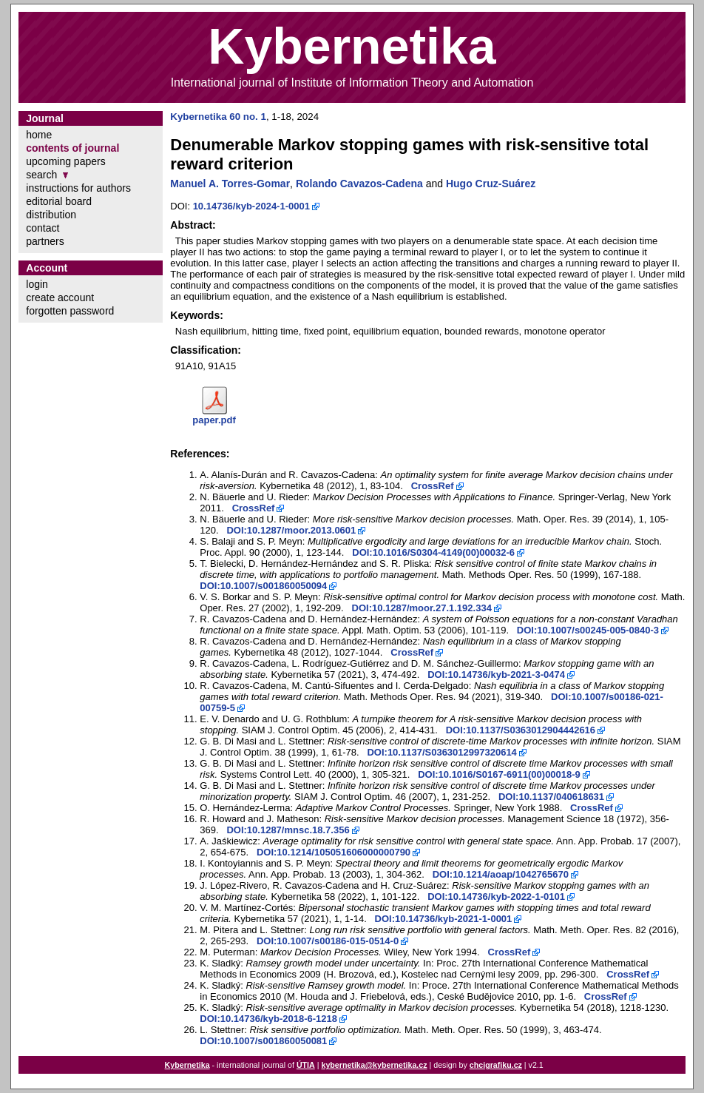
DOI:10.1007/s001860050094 (263, 585)
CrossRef (432, 485)
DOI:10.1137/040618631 (551, 796)
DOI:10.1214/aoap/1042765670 (501, 874)
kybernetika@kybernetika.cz (374, 1064)
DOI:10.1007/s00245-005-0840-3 (588, 630)
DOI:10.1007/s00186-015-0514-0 (328, 940)
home (39, 135)
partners (45, 241)
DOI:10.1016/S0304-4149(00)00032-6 (433, 552)
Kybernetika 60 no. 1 (218, 116)
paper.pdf (214, 420)
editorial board (59, 201)
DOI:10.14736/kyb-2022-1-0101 (496, 896)
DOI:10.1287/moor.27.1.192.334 (422, 607)
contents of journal (72, 148)
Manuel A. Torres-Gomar (230, 183)
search (41, 175)
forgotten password (70, 311)
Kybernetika (187, 1064)
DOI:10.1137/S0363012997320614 (441, 752)
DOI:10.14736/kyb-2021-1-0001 (443, 918)
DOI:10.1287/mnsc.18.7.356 (287, 829)
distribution (51, 215)
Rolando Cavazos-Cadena (359, 183)
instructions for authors (78, 188)
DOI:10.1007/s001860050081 (263, 1040)
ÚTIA (306, 1064)
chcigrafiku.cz (496, 1064)
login (37, 284)
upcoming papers (65, 161)
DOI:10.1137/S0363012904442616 (520, 730)
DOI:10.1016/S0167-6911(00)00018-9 (499, 774)
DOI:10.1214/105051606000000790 (333, 852)
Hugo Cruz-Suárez (490, 183)
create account (60, 297)
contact (42, 228)
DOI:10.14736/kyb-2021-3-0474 (496, 674)
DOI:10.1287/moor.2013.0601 (291, 530)
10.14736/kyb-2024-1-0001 (251, 206)
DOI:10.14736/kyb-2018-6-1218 (268, 1018)
